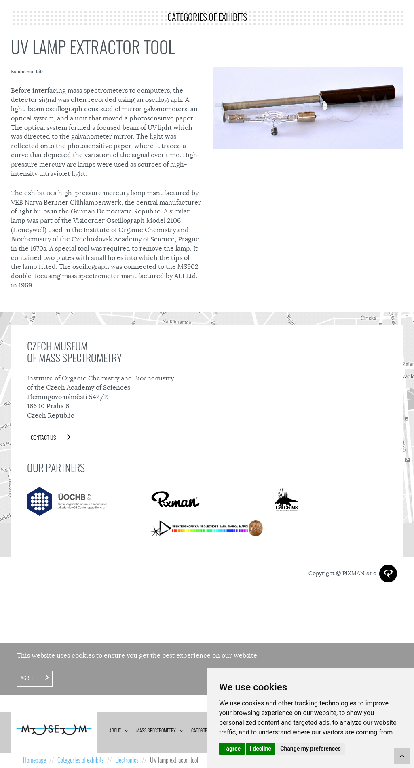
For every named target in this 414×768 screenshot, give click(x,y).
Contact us (44, 437)
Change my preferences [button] (310, 748)
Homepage (34, 760)
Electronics (127, 760)
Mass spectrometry (156, 730)
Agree (28, 678)
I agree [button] (232, 748)
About (115, 730)
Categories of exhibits (80, 760)
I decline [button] (260, 748)
